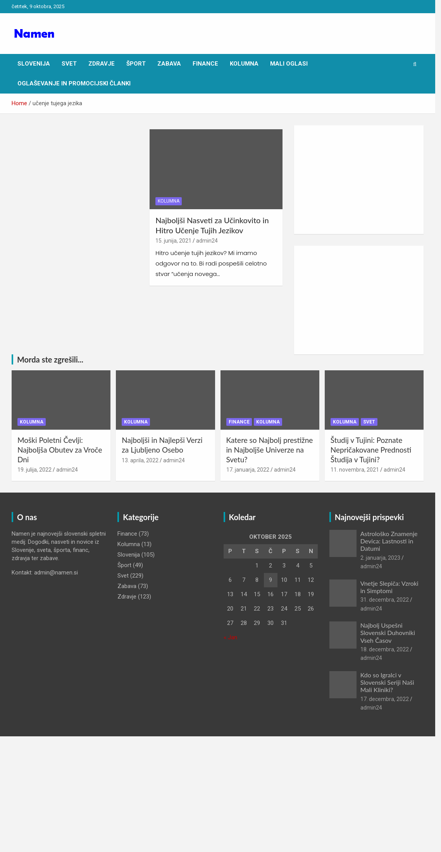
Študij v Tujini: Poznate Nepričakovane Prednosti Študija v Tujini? (375, 451)
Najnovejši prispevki (373, 517)
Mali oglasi (289, 63)
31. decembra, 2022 (389, 600)
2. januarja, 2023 (385, 558)
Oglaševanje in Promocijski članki (74, 83)
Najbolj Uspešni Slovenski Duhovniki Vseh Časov (392, 634)
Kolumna (244, 63)
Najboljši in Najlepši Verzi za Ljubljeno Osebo (163, 446)
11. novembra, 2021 (359, 471)
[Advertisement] (364, 179)
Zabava (169, 63)
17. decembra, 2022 (389, 700)
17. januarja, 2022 (250, 471)
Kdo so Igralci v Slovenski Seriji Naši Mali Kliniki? (392, 683)
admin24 (209, 242)
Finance (205, 63)
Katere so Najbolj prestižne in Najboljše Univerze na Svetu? (272, 451)
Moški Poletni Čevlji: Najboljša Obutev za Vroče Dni (59, 451)
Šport (136, 63)
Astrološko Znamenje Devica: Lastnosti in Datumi (393, 542)
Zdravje (101, 63)
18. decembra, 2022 (389, 650)
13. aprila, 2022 (141, 461)
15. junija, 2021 (175, 242)
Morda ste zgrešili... (50, 359)
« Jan (233, 638)
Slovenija (33, 63)
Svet (69, 63)
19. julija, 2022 (34, 471)
